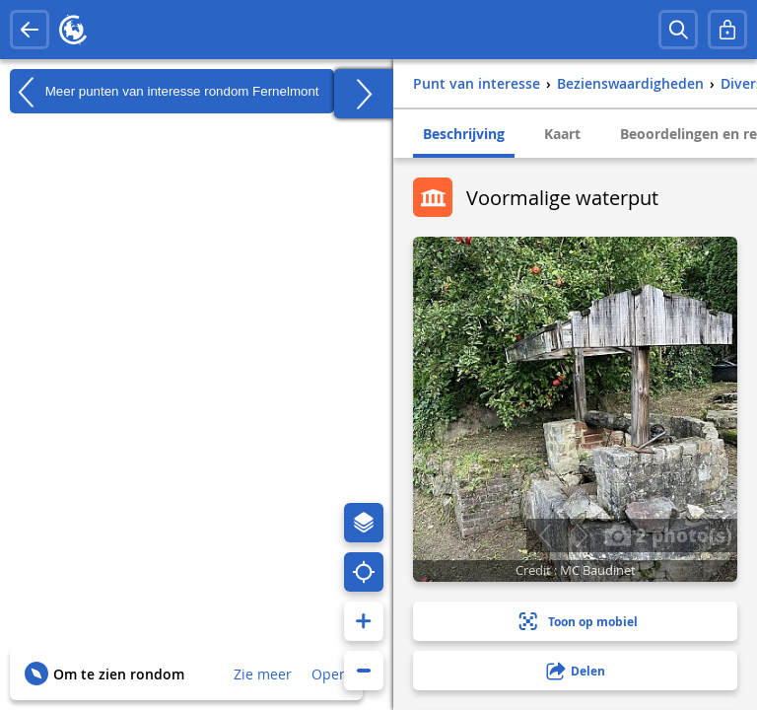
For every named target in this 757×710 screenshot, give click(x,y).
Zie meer (263, 674)
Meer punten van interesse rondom (164, 91)
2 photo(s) (668, 534)
